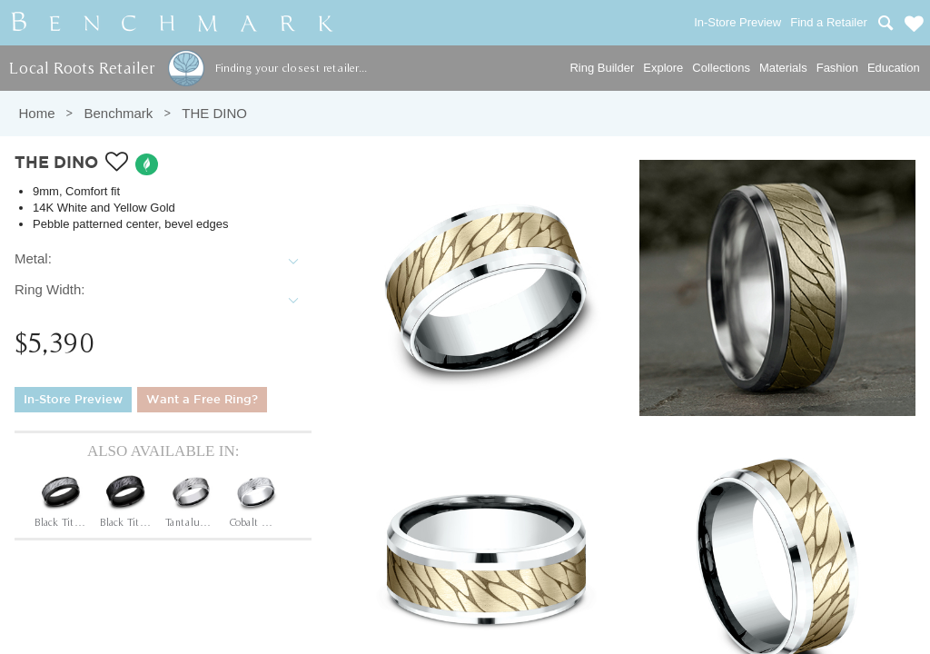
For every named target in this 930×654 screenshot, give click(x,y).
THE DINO (214, 113)
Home (36, 113)
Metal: (33, 258)
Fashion (837, 67)
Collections (721, 67)
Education (893, 67)
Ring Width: (50, 289)
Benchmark (118, 113)
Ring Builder (601, 67)
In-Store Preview (73, 400)
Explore (663, 67)
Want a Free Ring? (202, 400)
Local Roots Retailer (81, 67)
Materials (783, 67)
